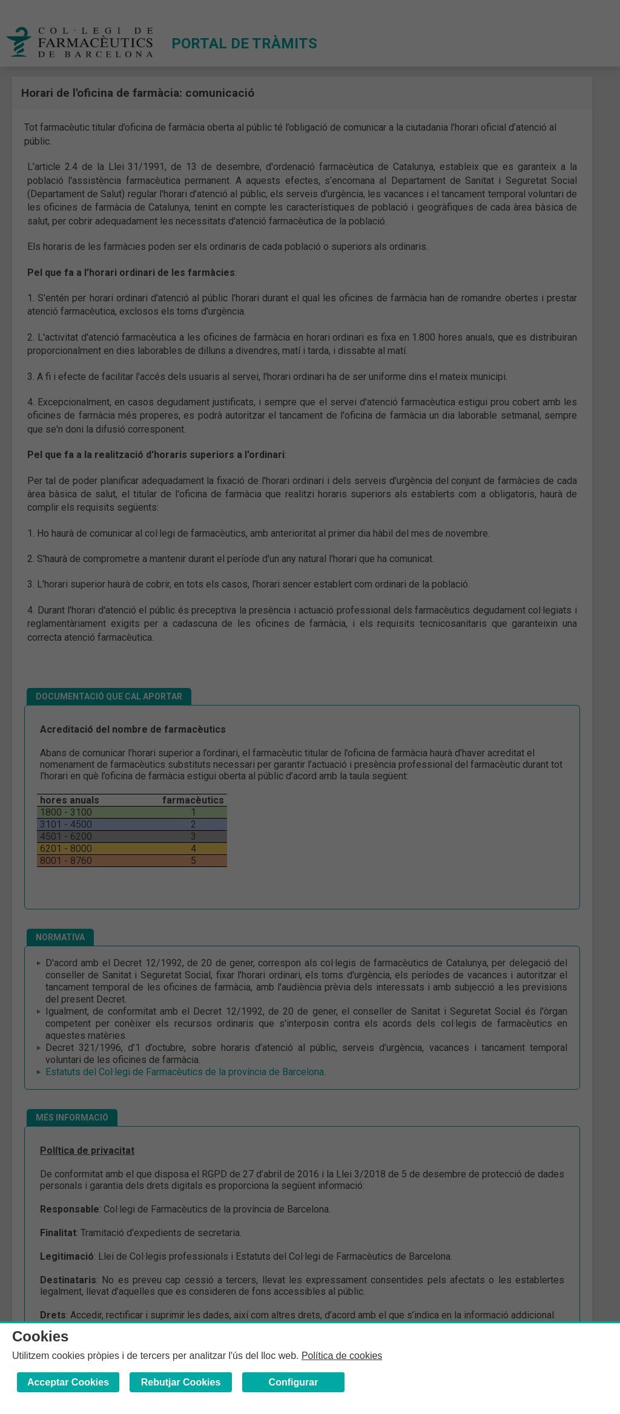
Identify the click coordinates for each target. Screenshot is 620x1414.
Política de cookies (342, 1355)
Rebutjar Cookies (181, 1382)
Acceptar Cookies (68, 1382)
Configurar (293, 1382)
